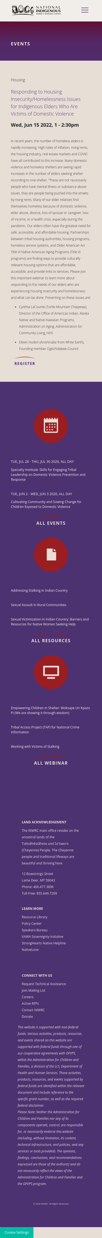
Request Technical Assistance (44, 984)
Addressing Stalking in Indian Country (39, 590)
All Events (51, 523)
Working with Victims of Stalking (35, 746)
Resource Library (34, 917)
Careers (27, 997)
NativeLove (30, 949)
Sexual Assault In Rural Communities (38, 605)
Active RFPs (30, 1003)
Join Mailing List (33, 990)
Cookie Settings (17, 1232)
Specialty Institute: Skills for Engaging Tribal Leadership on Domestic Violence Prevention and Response (48, 474)
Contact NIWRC (33, 1010)
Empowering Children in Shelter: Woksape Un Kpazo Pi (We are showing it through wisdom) (50, 710)
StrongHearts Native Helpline (44, 943)
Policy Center (32, 923)
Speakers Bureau (35, 930)
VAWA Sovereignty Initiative (42, 936)
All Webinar (51, 763)
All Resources (50, 641)
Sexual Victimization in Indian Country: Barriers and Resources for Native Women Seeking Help (50, 621)
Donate (27, 1016)
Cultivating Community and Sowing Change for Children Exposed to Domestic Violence (46, 504)
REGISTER (24, 363)
